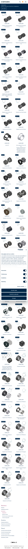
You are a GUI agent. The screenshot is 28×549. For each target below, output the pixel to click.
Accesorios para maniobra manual (7, 516)
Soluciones (7, 6)
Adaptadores (4, 512)
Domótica (3, 520)
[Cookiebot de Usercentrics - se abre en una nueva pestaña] (18, 250)
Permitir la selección (14, 294)
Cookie (22, 547)
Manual (3, 528)
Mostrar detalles (20, 286)
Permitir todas (14, 290)
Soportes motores (5, 514)
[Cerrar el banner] (26, 249)
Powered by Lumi (21, 546)
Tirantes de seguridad (5, 517)
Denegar (14, 298)
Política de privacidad (16, 547)
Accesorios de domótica (5, 525)
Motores (2, 507)
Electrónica (11, 6)
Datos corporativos (8, 547)
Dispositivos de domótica (5, 524)
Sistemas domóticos (4, 522)
